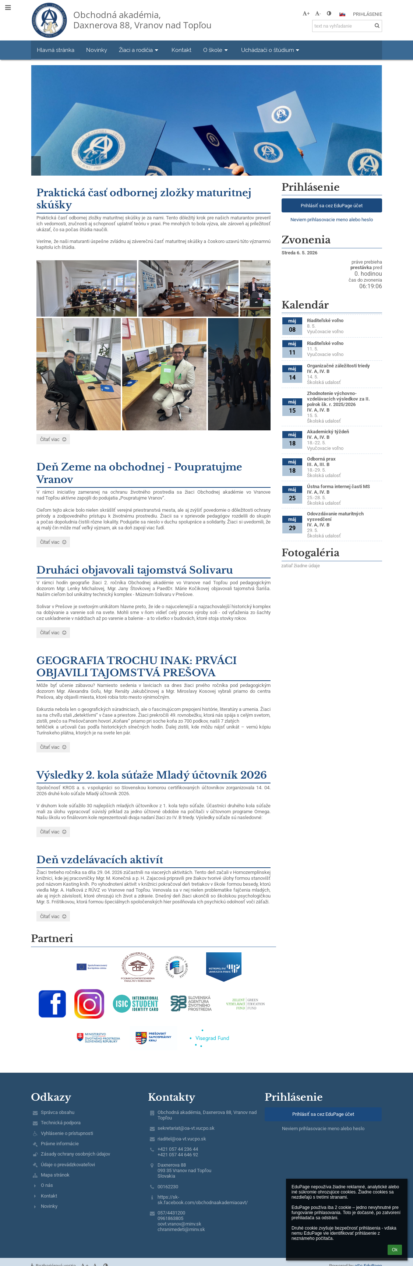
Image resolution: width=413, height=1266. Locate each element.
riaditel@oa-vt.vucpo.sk (182, 1139)
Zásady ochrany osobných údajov (75, 1154)
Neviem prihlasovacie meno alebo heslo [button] (331, 219)
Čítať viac (53, 440)
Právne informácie (60, 1143)
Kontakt (49, 1196)
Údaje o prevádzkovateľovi (68, 1164)
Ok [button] (395, 1249)
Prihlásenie (367, 14)
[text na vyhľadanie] (347, 26)
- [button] (318, 13)
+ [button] (306, 13)
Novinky (49, 1206)
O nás (47, 1185)
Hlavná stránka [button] (55, 50)
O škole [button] (216, 50)
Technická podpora (61, 1122)
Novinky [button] (96, 50)
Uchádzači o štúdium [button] (271, 50)
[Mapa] (332, 611)
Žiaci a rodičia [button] (139, 50)
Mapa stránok (55, 1175)
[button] (342, 14)
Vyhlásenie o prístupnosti (67, 1133)
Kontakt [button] (181, 50)
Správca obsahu (57, 1112)
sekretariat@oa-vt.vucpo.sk (186, 1128)
